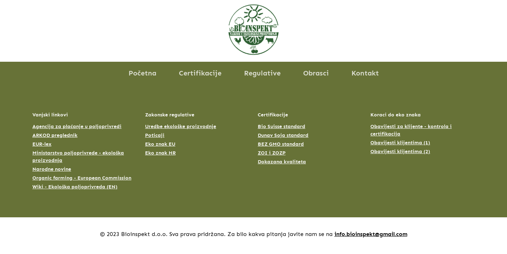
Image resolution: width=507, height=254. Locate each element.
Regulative (262, 73)
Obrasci (316, 73)
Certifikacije (200, 73)
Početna (142, 73)
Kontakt (365, 73)
